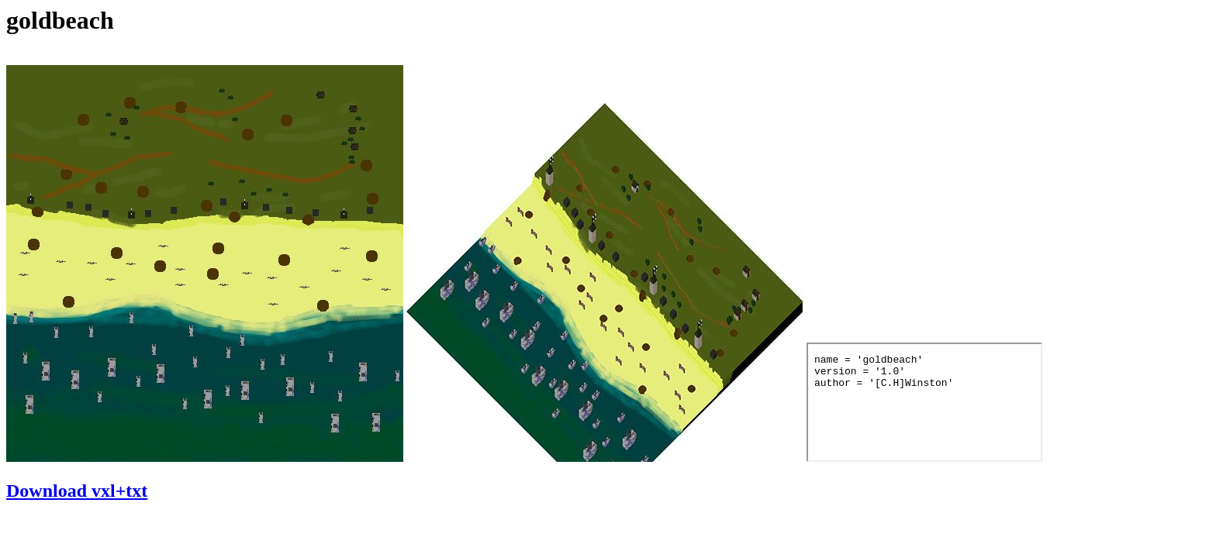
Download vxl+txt (76, 490)
